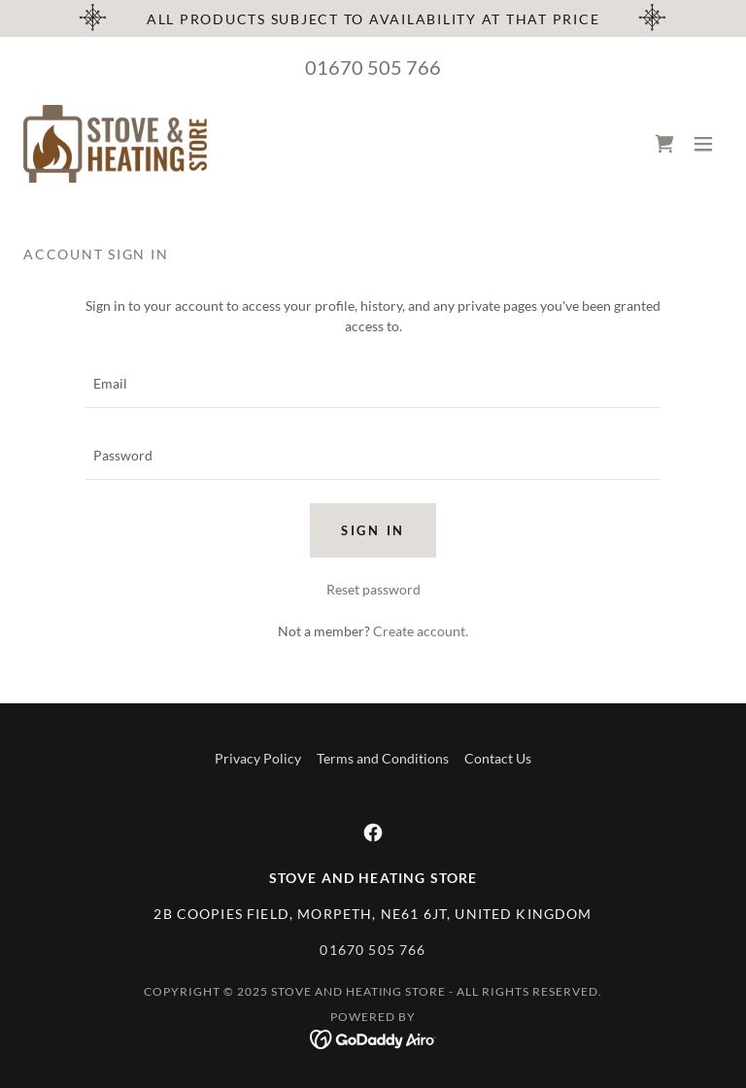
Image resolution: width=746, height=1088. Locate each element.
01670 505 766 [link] (373, 67)
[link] (115, 144)
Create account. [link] (420, 631)
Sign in (373, 530)
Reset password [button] (373, 589)
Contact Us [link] (497, 758)
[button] (703, 143)
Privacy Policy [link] (258, 758)
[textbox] (373, 383)
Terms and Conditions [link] (383, 758)
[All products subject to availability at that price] (373, 18)
